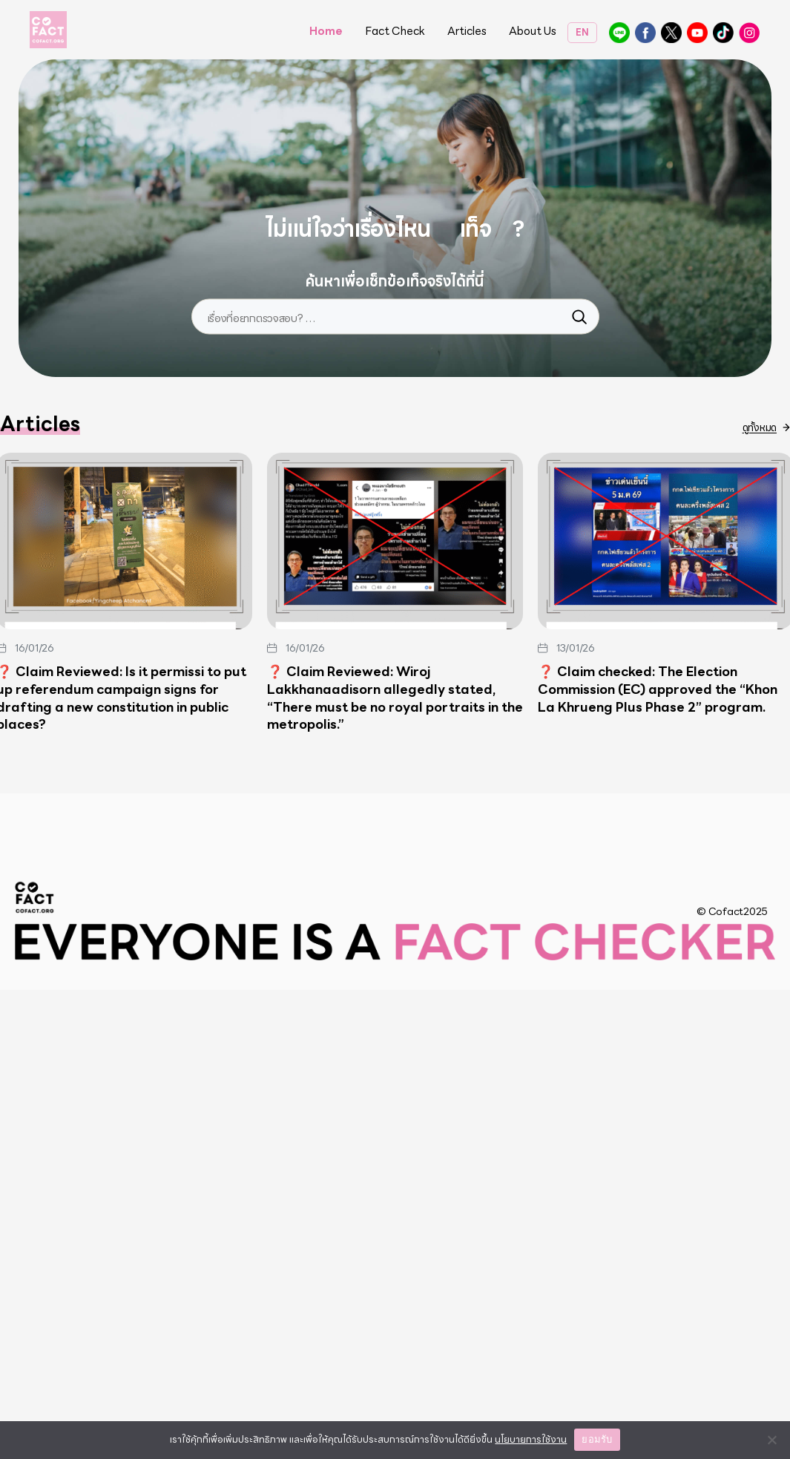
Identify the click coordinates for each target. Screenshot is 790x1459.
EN (582, 33)
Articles (467, 32)
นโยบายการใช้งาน (531, 1439)
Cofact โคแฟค (645, 32)
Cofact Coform (697, 32)
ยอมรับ (597, 1439)
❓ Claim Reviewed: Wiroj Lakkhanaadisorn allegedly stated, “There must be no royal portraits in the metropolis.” (395, 1167)
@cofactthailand (749, 32)
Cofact (35, 1366)
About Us (532, 32)
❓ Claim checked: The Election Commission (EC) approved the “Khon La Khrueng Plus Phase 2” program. (657, 1158)
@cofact (619, 32)
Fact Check (395, 32)
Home (326, 32)
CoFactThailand (723, 32)
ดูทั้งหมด (760, 896)
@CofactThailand (671, 32)
